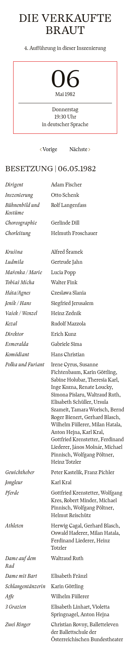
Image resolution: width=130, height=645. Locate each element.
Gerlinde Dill (65, 223)
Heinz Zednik (66, 313)
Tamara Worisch (89, 409)
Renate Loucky (95, 387)
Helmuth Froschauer (74, 233)
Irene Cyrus (64, 364)
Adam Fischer (66, 185)
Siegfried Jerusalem (72, 303)
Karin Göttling (99, 372)
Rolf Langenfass (68, 205)
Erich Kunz (63, 334)
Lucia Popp (63, 272)
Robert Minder (80, 500)
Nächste (79, 149)
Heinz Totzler (66, 462)
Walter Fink (64, 282)
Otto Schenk (65, 195)
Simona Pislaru (67, 395)
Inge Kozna (63, 387)
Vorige (48, 149)
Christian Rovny (69, 624)
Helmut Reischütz (71, 515)
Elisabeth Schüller (71, 402)
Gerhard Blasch (101, 417)
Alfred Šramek (67, 252)
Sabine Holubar (68, 380)
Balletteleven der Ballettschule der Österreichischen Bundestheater (87, 632)
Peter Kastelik (66, 472)
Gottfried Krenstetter (74, 439)
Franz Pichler (99, 472)
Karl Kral (92, 432)
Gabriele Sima (66, 344)
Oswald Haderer (69, 533)
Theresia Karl (103, 380)
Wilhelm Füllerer (70, 424)
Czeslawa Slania (68, 293)
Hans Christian (68, 354)
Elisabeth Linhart (70, 607)
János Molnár (87, 447)
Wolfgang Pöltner (93, 454)
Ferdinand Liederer (72, 540)
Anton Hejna (65, 432)
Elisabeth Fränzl (69, 576)
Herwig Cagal (66, 526)
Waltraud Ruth (103, 395)
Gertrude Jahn (67, 262)
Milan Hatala (106, 424)
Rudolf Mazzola (68, 323)
